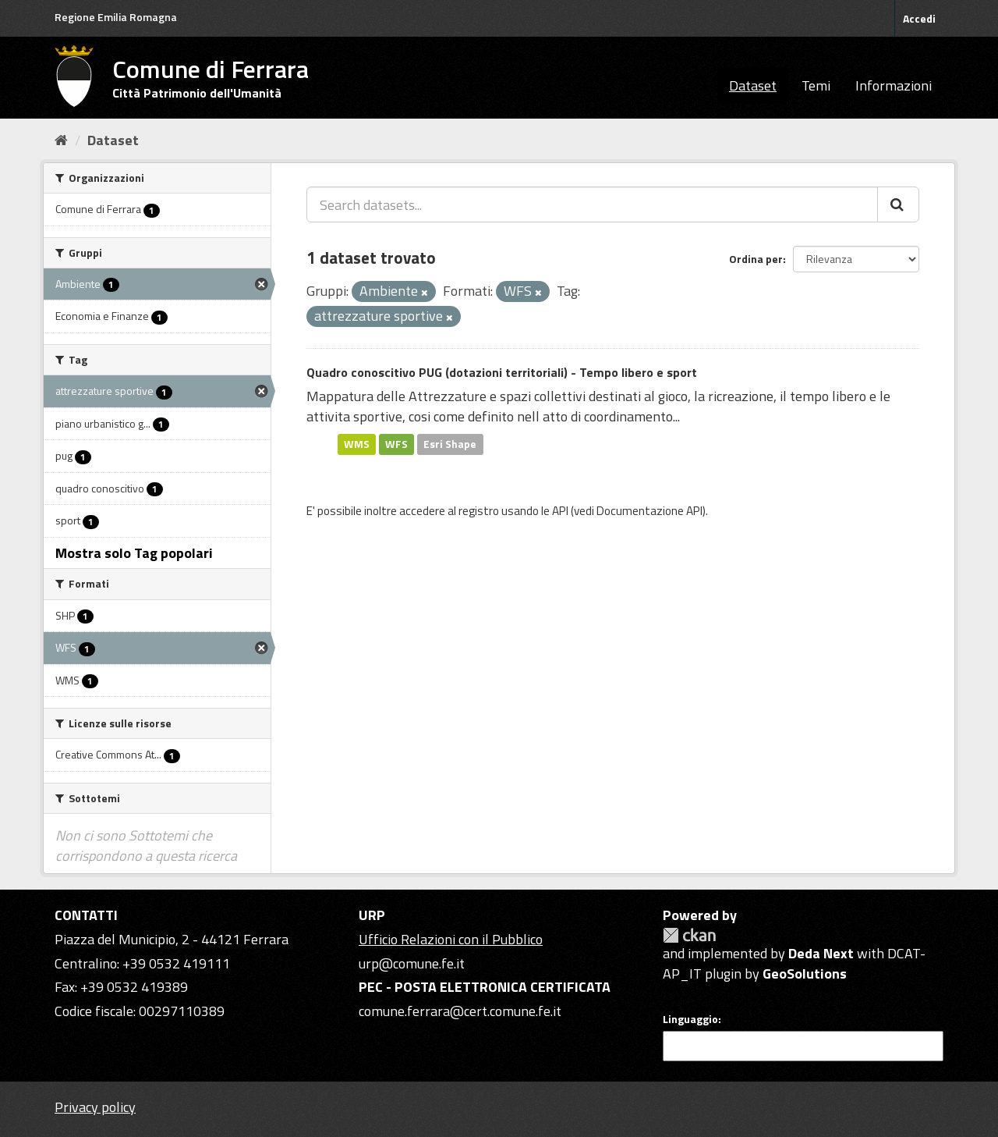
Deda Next (821, 953)
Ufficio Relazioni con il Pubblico (451, 939)
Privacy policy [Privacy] (95, 1106)
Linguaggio (690, 1019)
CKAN (689, 935)
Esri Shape (449, 444)
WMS (357, 444)
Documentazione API (649, 511)
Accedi (919, 18)
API (560, 511)
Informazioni (893, 85)
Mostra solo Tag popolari (134, 552)
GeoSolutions (805, 973)
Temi (816, 85)
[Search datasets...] (592, 204)
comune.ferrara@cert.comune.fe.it (460, 1011)
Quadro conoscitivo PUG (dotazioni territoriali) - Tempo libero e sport (501, 372)
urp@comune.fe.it (412, 963)
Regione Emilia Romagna (116, 17)
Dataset (753, 85)
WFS (396, 444)
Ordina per (756, 258)
